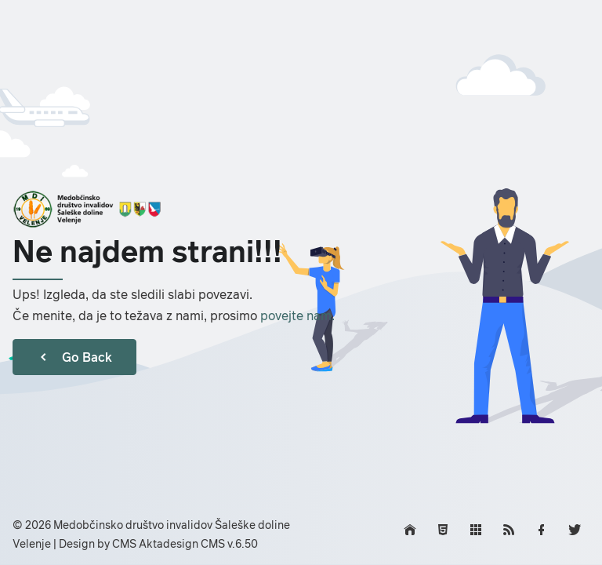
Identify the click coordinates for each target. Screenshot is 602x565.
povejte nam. (297, 315)
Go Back (74, 357)
